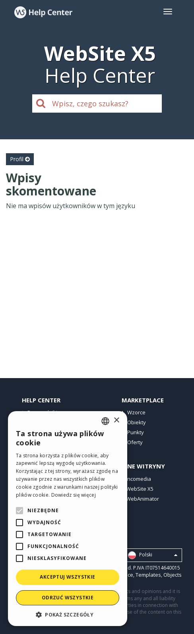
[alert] (67, 518)
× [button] (116, 420)
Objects (172, 574)
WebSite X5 (139, 488)
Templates (148, 574)
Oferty (135, 442)
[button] (67, 614)
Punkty (135, 432)
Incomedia (138, 478)
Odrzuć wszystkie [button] (67, 597)
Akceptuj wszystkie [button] (67, 577)
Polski (152, 555)
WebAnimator (142, 498)
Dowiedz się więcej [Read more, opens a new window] (73, 495)
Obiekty (136, 422)
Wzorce (136, 412)
